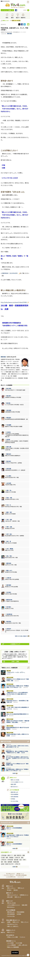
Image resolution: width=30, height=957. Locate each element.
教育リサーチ (18, 897)
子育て (24, 859)
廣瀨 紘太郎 (9, 599)
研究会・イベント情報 (12, 937)
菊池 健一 (8, 403)
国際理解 (10, 862)
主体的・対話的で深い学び (7, 864)
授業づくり (10, 855)
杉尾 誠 (8, 439)
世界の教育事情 (14, 796)
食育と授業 (9, 897)
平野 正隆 (9, 527)
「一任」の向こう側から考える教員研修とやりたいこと (17, 708)
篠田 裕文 (8, 454)
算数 (24, 855)
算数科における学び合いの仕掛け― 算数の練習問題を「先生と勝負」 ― (17, 721)
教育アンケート (10, 932)
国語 (7, 857)
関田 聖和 (9, 33)
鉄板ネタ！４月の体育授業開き (14, 828)
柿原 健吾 (8, 585)
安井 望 (8, 541)
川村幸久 (8, 432)
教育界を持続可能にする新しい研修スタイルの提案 (17, 735)
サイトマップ (21, 876)
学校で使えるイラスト (12, 924)
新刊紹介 (9, 890)
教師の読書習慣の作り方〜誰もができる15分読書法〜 (17, 728)
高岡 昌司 (8, 417)
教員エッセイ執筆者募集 (13, 947)
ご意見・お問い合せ (22, 945)
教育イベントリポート (12, 895)
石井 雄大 (8, 607)
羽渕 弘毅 (8, 468)
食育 (22, 857)
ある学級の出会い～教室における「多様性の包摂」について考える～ (17, 835)
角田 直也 (8, 621)
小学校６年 (3, 859)
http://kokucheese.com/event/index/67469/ (15, 302)
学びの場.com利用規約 (21, 875)
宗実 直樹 (8, 410)
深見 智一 (9, 490)
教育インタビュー (11, 888)
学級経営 (11, 857)
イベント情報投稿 (11, 945)
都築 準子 (9, 512)
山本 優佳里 (9, 548)
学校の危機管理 (14, 794)
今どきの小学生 (14, 801)
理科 (2, 862)
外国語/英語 (16, 862)
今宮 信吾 (9, 519)
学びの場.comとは (10, 873)
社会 (20, 859)
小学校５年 (17, 857)
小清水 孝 (8, 578)
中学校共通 (10, 859)
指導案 (8, 922)
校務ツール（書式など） (13, 926)
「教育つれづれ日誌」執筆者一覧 (21, 636)
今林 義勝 (8, 425)
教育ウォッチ (21, 888)
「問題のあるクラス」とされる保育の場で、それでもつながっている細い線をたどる (17, 693)
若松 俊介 (8, 396)
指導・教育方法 (17, 855)
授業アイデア (16, 922)
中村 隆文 (8, 592)
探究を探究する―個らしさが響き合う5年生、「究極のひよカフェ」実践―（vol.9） (17, 752)
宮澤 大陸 (9, 498)
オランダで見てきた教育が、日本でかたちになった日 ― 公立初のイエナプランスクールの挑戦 (17, 758)
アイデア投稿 (19, 943)
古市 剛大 (9, 534)
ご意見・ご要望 (11, 661)
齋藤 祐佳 (8, 563)
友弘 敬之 (9, 556)
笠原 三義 (8, 447)
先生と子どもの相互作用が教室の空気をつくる (17, 714)
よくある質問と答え (11, 876)
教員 (5, 862)
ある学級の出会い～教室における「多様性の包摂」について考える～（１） (17, 686)
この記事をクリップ (11, 644)
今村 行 (8, 505)
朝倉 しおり (9, 570)
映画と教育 (9, 670)
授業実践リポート (24, 895)
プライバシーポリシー (9, 875)
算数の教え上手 (14, 792)
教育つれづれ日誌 (16, 20)
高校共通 (16, 859)
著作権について (20, 873)
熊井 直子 (8, 461)
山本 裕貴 (8, 483)
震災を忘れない (14, 786)
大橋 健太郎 (9, 614)
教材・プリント (24, 922)
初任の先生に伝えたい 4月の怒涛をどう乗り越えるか (17, 701)
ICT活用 (3, 857)
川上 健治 (8, 476)
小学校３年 (17, 864)
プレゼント (22, 937)
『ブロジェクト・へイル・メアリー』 (15, 672)
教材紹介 (16, 890)
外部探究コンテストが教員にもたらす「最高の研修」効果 (17, 679)
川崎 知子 (8, 629)
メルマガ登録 (10, 943)
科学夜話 (13, 799)
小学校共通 (3, 855)
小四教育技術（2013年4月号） (10, 273)
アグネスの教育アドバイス (17, 782)
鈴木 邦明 (8, 388)
